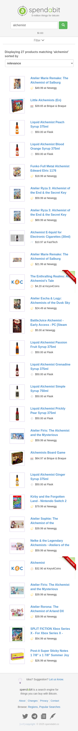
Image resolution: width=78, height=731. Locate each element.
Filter (39, 40)
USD (40, 33)
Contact (55, 700)
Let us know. (56, 679)
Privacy (44, 700)
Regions (33, 706)
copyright (27, 724)
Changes (33, 700)
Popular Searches (49, 706)
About (22, 700)
